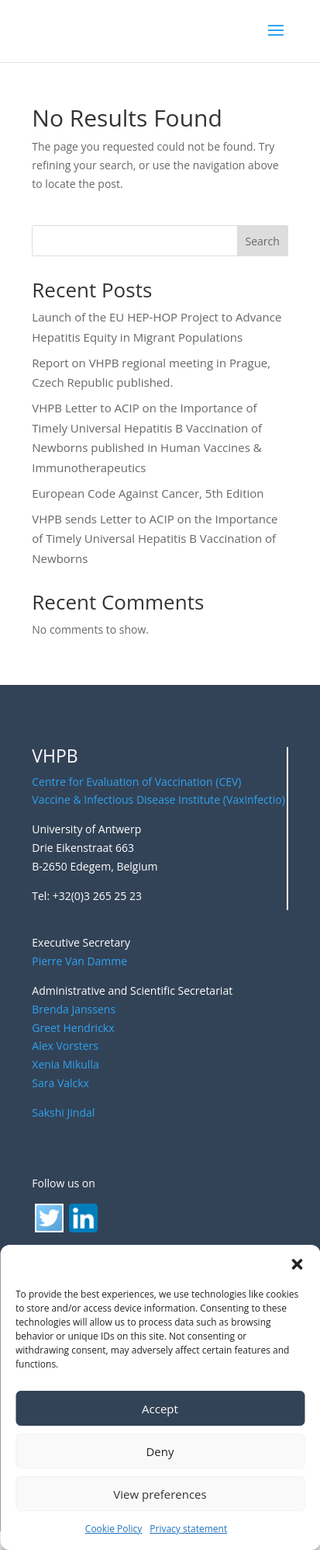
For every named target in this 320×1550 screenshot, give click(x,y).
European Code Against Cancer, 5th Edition (147, 493)
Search (263, 241)
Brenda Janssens (73, 1009)
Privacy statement (188, 1528)
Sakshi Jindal (63, 1112)
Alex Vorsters (65, 1045)
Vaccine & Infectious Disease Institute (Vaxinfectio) (158, 799)
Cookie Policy (113, 1528)
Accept (160, 1408)
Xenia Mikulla (65, 1064)
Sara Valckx (60, 1083)
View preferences (159, 1494)
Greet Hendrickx (73, 1027)
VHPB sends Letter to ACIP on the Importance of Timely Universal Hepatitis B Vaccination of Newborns (154, 538)
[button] (297, 1264)
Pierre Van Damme (79, 961)
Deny (160, 1451)
